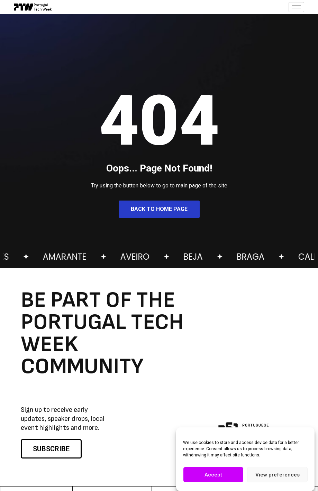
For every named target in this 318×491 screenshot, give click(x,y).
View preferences (277, 475)
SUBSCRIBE (51, 449)
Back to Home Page (159, 209)
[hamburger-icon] (296, 7)
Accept (213, 475)
